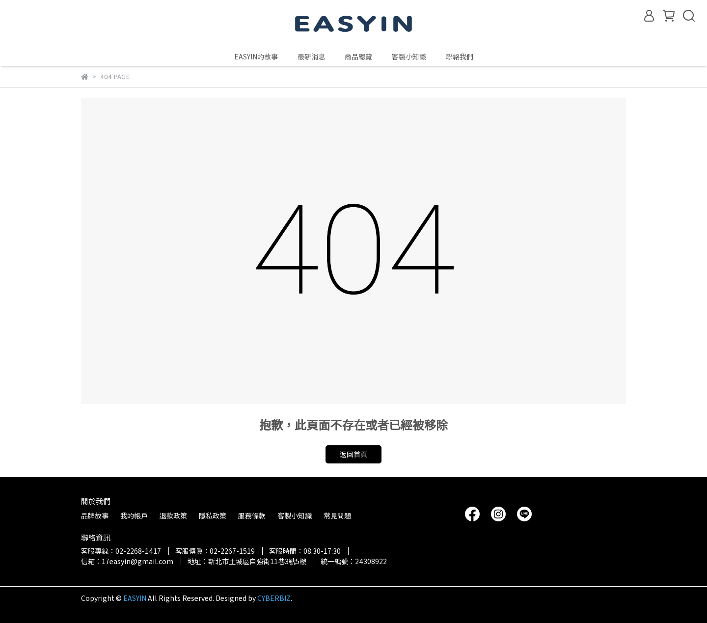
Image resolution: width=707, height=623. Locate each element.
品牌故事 (95, 515)
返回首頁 (353, 454)
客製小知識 (409, 56)
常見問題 (337, 515)
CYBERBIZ (274, 598)
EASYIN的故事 (256, 56)
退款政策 (173, 515)
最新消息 (311, 56)
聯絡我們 (459, 56)
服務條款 (252, 515)
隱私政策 (212, 515)
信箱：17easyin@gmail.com (127, 561)
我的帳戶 (134, 515)
